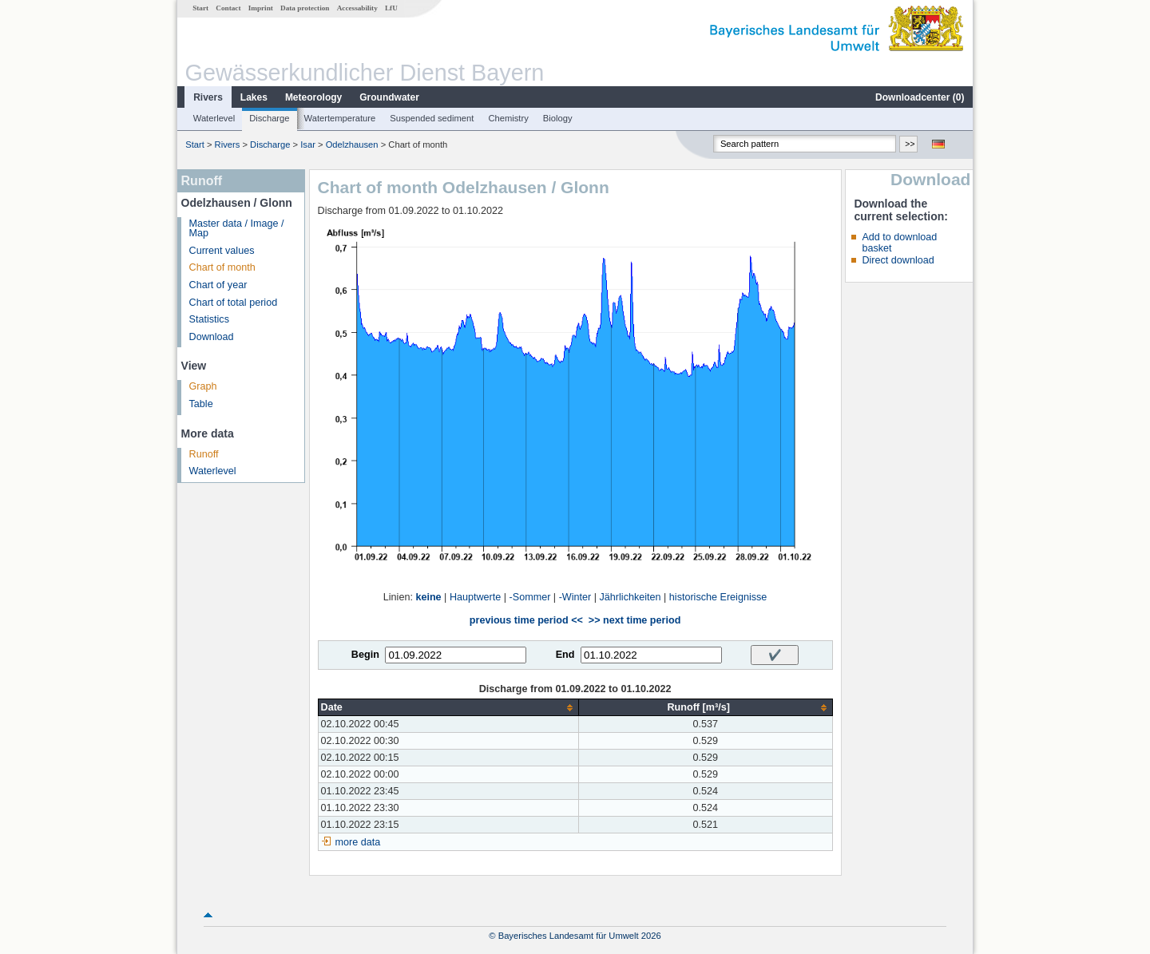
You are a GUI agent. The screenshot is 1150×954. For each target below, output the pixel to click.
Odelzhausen (352, 144)
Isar (307, 144)
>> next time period (634, 620)
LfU (391, 8)
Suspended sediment (432, 118)
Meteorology (313, 97)
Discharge (269, 118)
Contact (228, 8)
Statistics (209, 319)
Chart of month (222, 267)
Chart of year (218, 285)
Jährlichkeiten (630, 597)
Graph (203, 386)
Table (201, 404)
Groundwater (389, 97)
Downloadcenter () (919, 97)
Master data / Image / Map (236, 228)
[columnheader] (448, 707)
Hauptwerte (475, 597)
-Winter (575, 597)
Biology (558, 118)
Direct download (898, 260)
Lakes (254, 97)
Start (200, 8)
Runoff (204, 454)
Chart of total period (233, 302)
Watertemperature (340, 118)
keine (428, 597)
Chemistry (508, 118)
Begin (365, 654)
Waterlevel (214, 118)
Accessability (357, 8)
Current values (222, 250)
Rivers (208, 97)
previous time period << (526, 620)
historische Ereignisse (718, 597)
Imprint (260, 8)
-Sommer (530, 597)
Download (211, 336)
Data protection (304, 8)
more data (358, 842)
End (565, 654)
